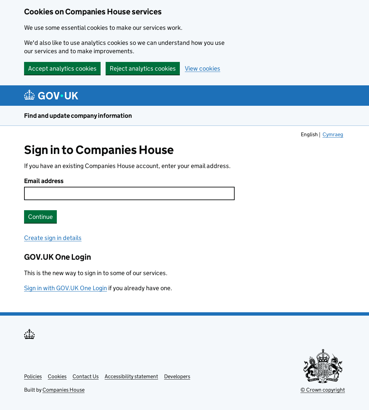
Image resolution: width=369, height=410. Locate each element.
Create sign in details (53, 238)
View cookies (202, 68)
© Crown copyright (322, 390)
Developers (177, 376)
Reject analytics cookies (143, 68)
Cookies (57, 376)
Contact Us (86, 376)
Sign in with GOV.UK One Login (65, 288)
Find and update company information (78, 115)
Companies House (63, 390)
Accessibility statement (131, 376)
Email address (44, 181)
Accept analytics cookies (62, 68)
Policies (33, 376)
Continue (40, 217)
